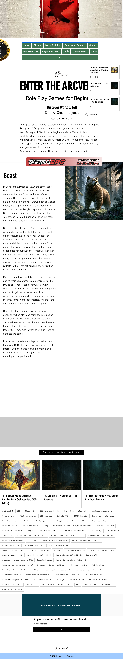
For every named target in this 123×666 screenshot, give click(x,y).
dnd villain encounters (79, 565)
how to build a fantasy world (12, 531)
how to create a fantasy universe (104, 516)
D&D (18, 511)
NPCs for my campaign (27, 516)
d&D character (31, 585)
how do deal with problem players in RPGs (17, 560)
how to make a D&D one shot (59, 545)
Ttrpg (46, 526)
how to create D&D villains (98, 580)
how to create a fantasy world (34, 545)
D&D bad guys (97, 531)
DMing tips (30, 531)
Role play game (62, 521)
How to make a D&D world (75, 550)
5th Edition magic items (10, 545)
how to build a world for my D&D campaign (72, 560)
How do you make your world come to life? (17, 565)
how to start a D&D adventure (12, 541)
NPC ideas (57, 550)
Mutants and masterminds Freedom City (31, 536)
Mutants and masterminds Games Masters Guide (52, 570)
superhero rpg (7, 536)
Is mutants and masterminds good (100, 536)
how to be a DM (7, 511)
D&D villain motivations (93, 575)
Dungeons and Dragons (57, 565)
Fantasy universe (8, 516)
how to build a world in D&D (12, 555)
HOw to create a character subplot (101, 550)
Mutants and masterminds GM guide (88, 570)
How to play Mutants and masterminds (86, 541)
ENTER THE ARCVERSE (60, 86)
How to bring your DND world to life (39, 555)
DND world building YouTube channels (16, 580)
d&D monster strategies (43, 580)
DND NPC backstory (9, 570)
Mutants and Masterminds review (37, 575)
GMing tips (41, 565)
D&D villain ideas (46, 516)
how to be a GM (92, 555)
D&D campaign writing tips (49, 511)
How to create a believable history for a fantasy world (71, 526)
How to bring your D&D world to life (69, 555)
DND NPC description (80, 516)
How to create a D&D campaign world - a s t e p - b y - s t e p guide (25, 550)
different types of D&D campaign (75, 511)
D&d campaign (30, 511)
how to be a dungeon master (102, 511)
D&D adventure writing (31, 526)
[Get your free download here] (61, 452)
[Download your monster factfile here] (61, 605)
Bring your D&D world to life (12, 589)
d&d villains (76, 575)
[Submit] (61, 629)
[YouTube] (63, 648)
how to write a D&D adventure (49, 531)
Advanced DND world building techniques (56, 585)
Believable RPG (62, 516)
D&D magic (60, 580)
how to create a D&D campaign (100, 521)
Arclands (25, 521)
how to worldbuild (61, 575)
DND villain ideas (97, 565)
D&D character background (12, 585)
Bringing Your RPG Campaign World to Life (99, 585)
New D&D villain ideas (76, 580)
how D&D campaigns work (42, 521)
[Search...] (103, 114)
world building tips (113, 531)
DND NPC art (25, 570)
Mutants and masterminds (11, 575)
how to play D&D (78, 521)
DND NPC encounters (9, 521)
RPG (77, 585)
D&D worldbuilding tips (10, 526)
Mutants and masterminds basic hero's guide (67, 536)
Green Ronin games (44, 560)
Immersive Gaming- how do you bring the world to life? (48, 541)
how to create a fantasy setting (76, 531)
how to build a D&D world (105, 526)
